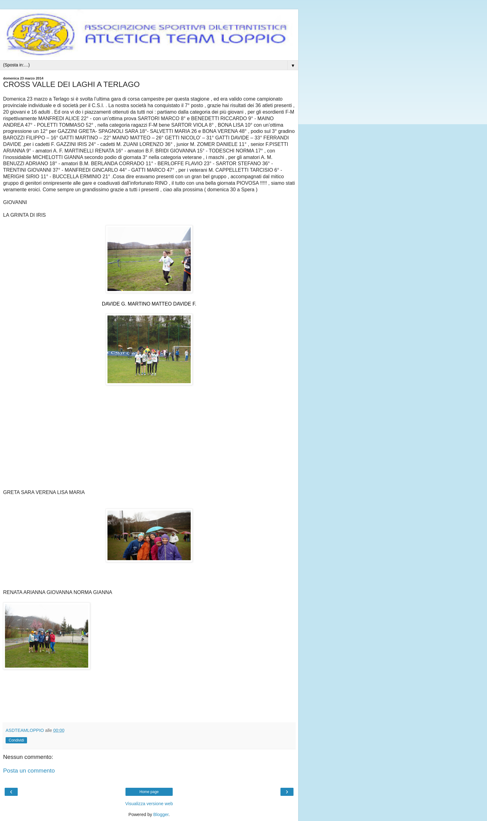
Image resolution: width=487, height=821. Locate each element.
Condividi (16, 740)
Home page (149, 792)
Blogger (161, 814)
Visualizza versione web (149, 803)
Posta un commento (29, 770)
